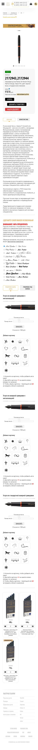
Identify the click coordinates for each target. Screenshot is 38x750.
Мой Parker (9, 246)
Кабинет (30, 736)
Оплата (15, 736)
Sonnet (22, 701)
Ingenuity (22, 705)
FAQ (23, 732)
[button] (17, 30)
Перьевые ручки (7, 698)
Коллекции (14, 13)
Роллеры (5, 701)
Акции (29, 732)
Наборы (5, 708)
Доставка (8, 736)
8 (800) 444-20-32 (20, 3)
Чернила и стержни (8, 711)
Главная (5, 13)
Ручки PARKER (13, 728)
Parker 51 (22, 708)
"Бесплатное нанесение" (15, 241)
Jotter (21, 721)
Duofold (22, 698)
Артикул (7, 75)
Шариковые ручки (8, 705)
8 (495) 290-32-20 (20, 5)
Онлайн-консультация (9, 17)
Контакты (22, 736)
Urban (21, 711)
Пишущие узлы (24, 728)
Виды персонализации (13, 732)
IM (21, 13)
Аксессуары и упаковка (9, 714)
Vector (21, 718)
